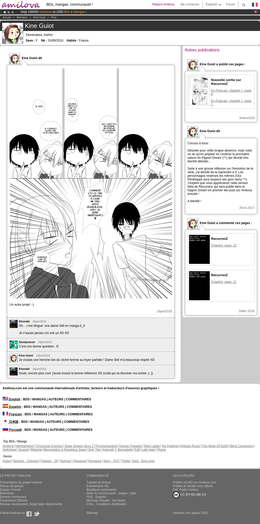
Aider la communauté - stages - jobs (111, 493)
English (11, 399)
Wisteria (36, 449)
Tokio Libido (151, 446)
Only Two (94, 449)
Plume (161, 449)
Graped (23, 449)
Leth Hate (148, 449)
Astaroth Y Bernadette (117, 449)
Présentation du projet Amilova (21, 482)
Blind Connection (241, 446)
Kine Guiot (39, 17)
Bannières (7, 493)
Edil (137, 449)
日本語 (10, 422)
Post (53, 17)
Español (12, 407)
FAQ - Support (96, 497)
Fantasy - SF (49, 461)
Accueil (7, 17)
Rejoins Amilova (163, 4)
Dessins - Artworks (26, 461)
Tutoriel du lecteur (98, 482)
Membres (22, 17)
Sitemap (92, 513)
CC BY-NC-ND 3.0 (189, 494)
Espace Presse (10, 489)
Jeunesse (79, 461)
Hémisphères (24, 446)
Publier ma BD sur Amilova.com (194, 482)
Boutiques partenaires (101, 489)
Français (12, 414)
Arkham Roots (190, 446)
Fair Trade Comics (185, 489)
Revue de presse (11, 486)
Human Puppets (130, 446)
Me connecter (190, 4)
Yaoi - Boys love (143, 461)
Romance (94, 461)
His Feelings (170, 446)
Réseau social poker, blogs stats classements (31, 504)
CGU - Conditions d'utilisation (106, 504)
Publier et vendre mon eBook (193, 486)
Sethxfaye (9, 449)
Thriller (126, 461)
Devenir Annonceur (13, 497)
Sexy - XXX (111, 461)
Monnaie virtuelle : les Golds (105, 500)
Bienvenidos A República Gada (65, 449)
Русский (12, 430)
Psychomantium (106, 446)
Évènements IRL (97, 486)
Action (7, 461)
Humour (65, 461)
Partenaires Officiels (14, 500)
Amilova (8, 446)
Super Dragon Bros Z (78, 446)
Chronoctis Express (49, 446)
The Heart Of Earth (215, 446)
